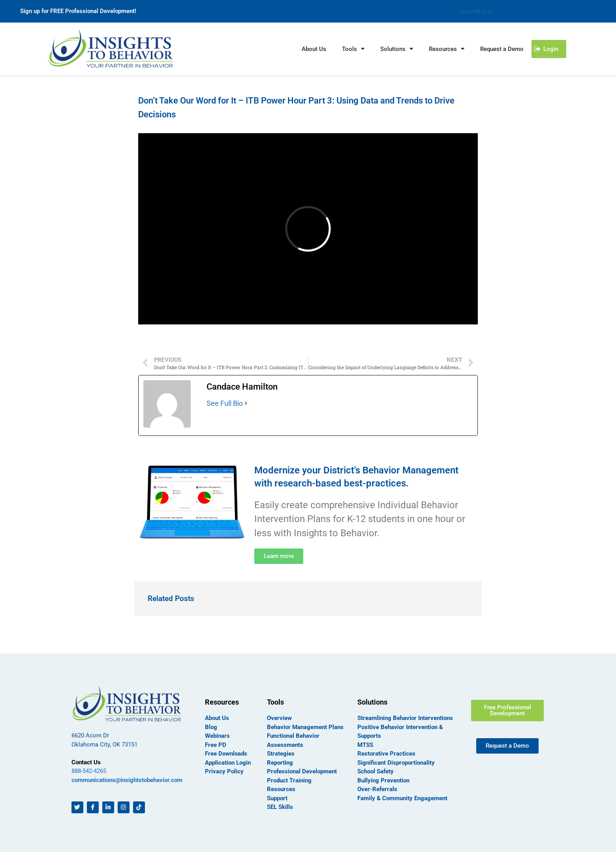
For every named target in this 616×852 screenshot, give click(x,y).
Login (483, 11)
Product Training (289, 780)
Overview (279, 718)
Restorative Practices (386, 753)
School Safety (375, 771)
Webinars (217, 735)
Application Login (228, 762)
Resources (446, 49)
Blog (211, 727)
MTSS (365, 744)
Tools (353, 49)
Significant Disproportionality (396, 762)
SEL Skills (280, 807)
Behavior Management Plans (305, 727)
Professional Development (302, 771)
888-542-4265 (88, 771)
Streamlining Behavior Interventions (405, 718)
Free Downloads (226, 753)
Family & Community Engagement (402, 798)
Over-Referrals (377, 789)
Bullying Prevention (383, 780)
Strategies (281, 753)
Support (453, 11)
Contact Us (86, 762)
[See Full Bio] (246, 403)
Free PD (215, 744)
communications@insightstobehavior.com (126, 780)
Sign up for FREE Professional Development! (78, 11)
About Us (314, 49)
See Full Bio (225, 403)
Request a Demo (502, 49)
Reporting (280, 762)
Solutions (396, 49)
